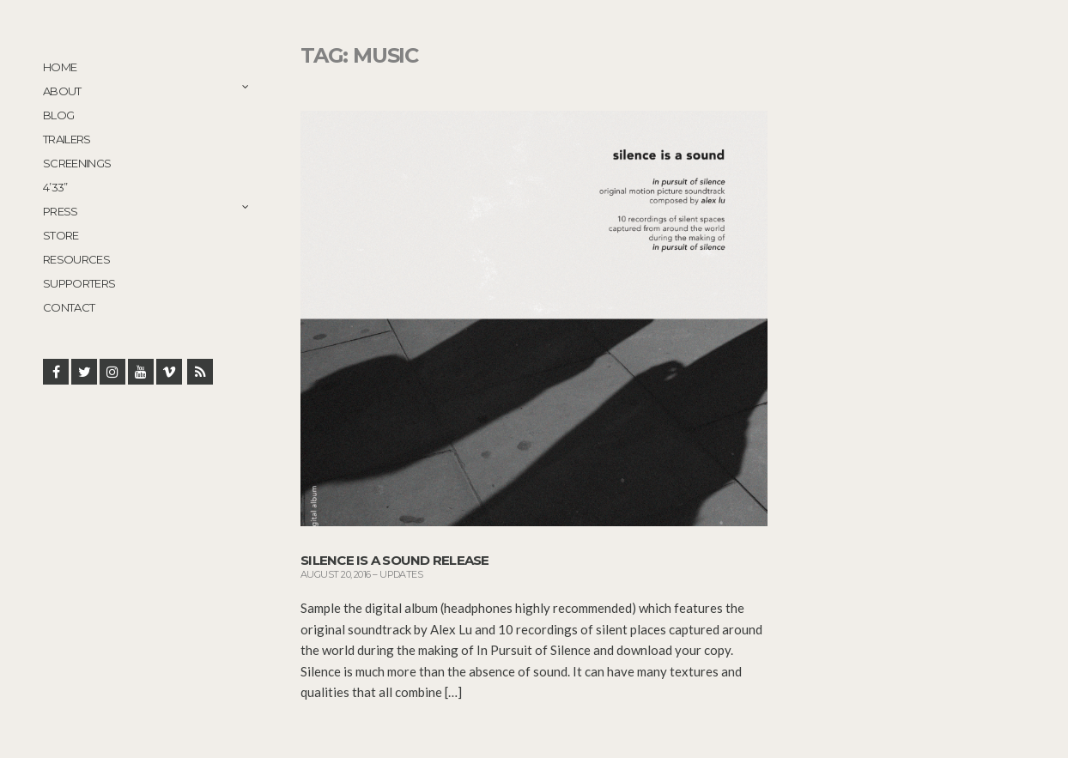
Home (59, 67)
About (62, 91)
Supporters (79, 283)
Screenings (77, 163)
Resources (76, 259)
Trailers (67, 139)
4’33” (55, 187)
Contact (68, 307)
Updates (400, 574)
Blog (58, 115)
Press (60, 211)
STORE (61, 235)
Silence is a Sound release (394, 560)
